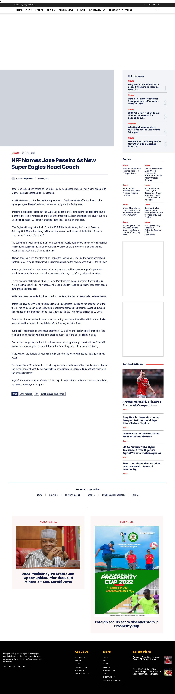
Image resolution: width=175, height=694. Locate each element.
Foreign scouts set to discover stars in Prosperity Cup (127, 624)
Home (19, 10)
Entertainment (97, 10)
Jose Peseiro (26, 394)
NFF (36, 394)
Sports (39, 10)
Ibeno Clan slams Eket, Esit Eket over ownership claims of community (131, 211)
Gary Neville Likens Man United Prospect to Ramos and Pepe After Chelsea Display (141, 420)
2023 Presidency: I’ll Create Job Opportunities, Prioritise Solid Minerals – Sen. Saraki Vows (48, 578)
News (29, 10)
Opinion (51, 10)
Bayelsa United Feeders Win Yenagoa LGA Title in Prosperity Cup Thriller (154, 213)
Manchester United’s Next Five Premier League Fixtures (131, 192)
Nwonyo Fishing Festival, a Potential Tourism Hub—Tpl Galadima (153, 230)
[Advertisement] (87, 49)
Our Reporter (26, 178)
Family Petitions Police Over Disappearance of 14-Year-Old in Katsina (143, 101)
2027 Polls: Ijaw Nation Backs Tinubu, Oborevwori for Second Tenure (143, 115)
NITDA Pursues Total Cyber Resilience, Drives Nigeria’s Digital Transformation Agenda (153, 194)
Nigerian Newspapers (120, 10)
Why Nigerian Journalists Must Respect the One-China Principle (144, 130)
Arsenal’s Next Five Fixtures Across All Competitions (141, 403)
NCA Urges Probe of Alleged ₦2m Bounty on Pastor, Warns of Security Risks (131, 230)
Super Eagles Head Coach (52, 394)
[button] (157, 10)
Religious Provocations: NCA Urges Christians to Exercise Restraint (143, 87)
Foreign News (66, 10)
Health (81, 10)
